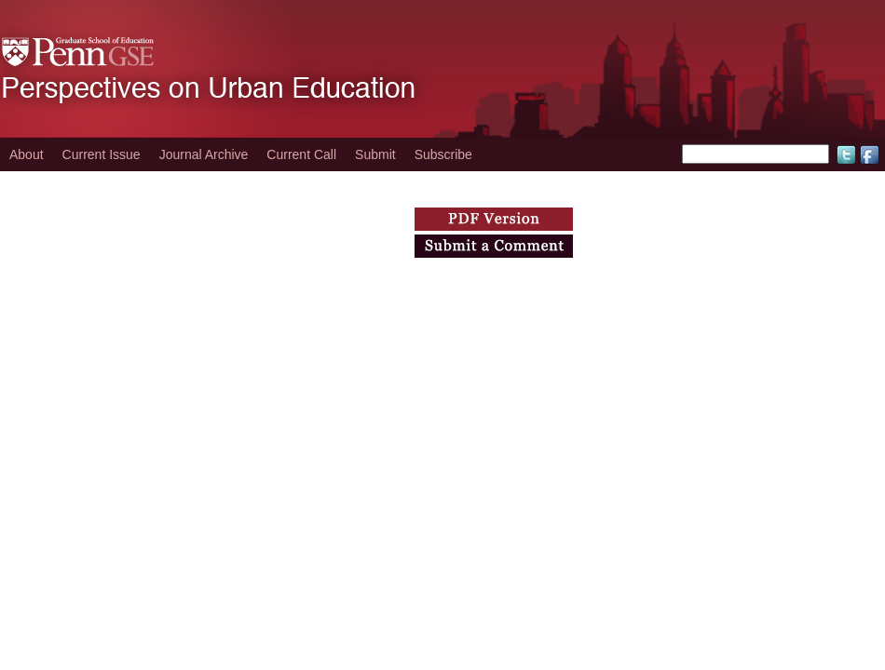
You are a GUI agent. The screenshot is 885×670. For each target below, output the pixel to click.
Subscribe (443, 154)
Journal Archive (204, 154)
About (26, 154)
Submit (375, 154)
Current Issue (101, 154)
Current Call (301, 154)
